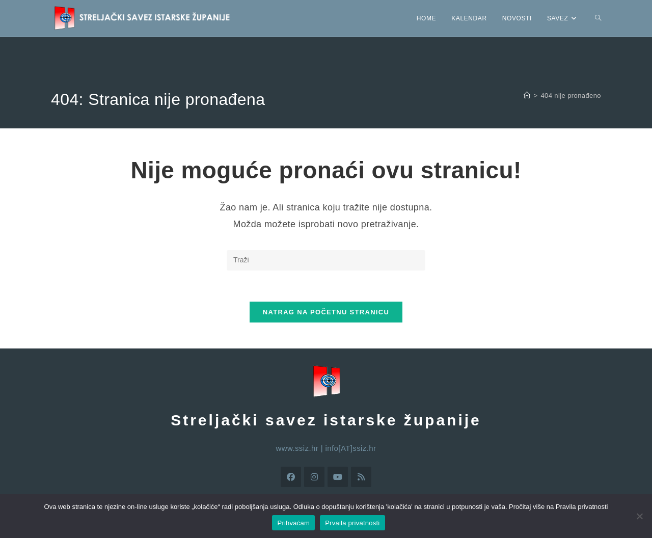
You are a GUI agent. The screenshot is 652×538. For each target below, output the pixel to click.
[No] (639, 516)
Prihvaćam (293, 523)
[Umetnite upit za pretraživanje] (326, 260)
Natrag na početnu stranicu (326, 312)
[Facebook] (291, 477)
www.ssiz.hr (297, 448)
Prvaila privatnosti (352, 523)
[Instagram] (314, 477)
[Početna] (527, 95)
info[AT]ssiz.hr (350, 448)
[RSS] (361, 477)
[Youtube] (338, 477)
